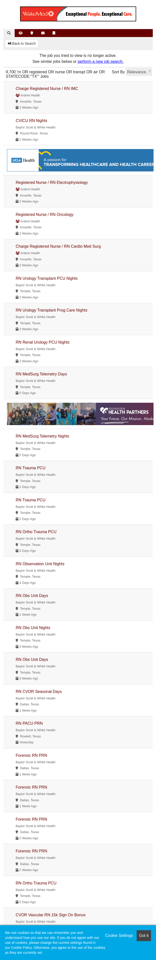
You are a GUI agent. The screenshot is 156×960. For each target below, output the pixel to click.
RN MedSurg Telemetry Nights (42, 436)
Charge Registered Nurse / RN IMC (47, 88)
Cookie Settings (119, 935)
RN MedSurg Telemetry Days (41, 374)
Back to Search (22, 43)
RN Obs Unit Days (32, 596)
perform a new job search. (101, 61)
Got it (144, 935)
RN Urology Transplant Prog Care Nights (51, 310)
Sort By (118, 72)
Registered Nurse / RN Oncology (44, 214)
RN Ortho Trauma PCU (36, 532)
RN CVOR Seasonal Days (39, 691)
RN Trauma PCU (30, 468)
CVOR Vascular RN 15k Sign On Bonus (51, 915)
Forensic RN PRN (31, 755)
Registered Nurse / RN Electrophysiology (52, 182)
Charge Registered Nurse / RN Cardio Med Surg (58, 246)
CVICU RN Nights (31, 121)
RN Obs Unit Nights (33, 628)
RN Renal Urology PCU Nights (42, 342)
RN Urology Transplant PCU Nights (47, 278)
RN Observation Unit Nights (40, 564)
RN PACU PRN (29, 723)
